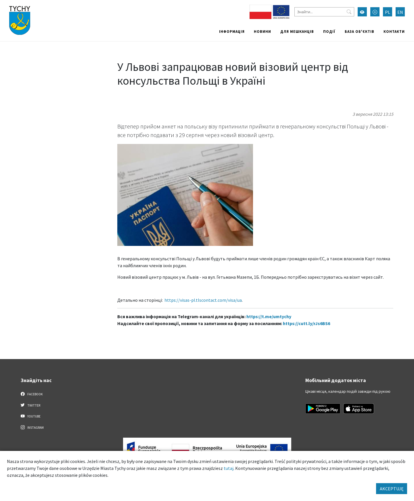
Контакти (394, 31)
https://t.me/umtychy (268, 316)
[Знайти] (324, 11)
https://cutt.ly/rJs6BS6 (306, 323)
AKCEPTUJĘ (391, 488)
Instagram (32, 427)
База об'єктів (359, 31)
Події (329, 31)
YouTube (31, 416)
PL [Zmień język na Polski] (387, 12)
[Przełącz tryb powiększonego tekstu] (374, 11)
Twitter (30, 405)
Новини (262, 31)
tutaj (228, 468)
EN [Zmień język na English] (400, 12)
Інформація (232, 31)
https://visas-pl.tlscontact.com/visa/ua (203, 300)
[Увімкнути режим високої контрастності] (362, 11)
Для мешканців (297, 31)
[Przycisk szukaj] (349, 11)
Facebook (32, 393)
